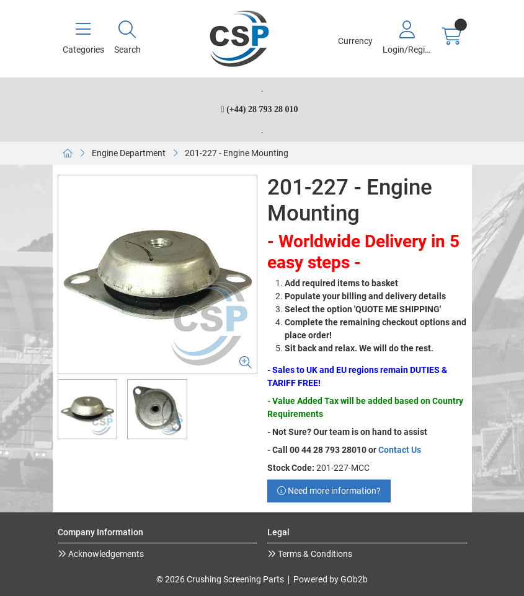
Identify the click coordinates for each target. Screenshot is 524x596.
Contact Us (399, 450)
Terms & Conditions (314, 554)
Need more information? (329, 491)
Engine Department (129, 153)
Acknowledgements (105, 554)
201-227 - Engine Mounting (236, 153)
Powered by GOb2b (330, 579)
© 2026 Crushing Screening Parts (220, 579)
